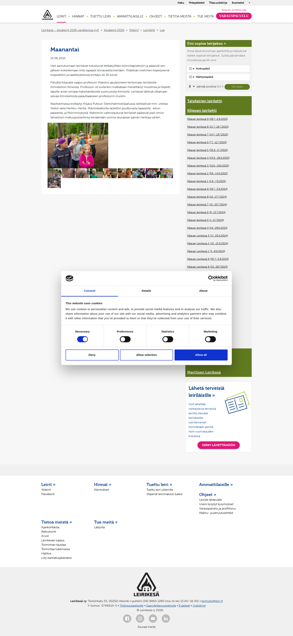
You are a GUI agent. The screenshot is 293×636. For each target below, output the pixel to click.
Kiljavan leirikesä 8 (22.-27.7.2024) (207, 196)
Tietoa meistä (179, 16)
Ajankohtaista (50, 527)
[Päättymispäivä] (218, 77)
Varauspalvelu (234, 16)
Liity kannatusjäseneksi (56, 558)
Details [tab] (146, 290)
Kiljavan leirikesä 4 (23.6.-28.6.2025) (208, 158)
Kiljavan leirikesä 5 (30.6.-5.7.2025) (207, 150)
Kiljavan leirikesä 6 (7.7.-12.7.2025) (207, 142)
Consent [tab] (90, 290)
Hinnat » (102, 484)
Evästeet (184, 605)
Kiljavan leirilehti (202, 110)
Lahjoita (99, 527)
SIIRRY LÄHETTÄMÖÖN (218, 445)
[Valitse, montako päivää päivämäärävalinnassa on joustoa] (191, 86)
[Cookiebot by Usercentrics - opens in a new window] (211, 278)
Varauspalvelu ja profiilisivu (217, 508)
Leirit (61, 16)
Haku (181, 2)
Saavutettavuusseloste (161, 605)
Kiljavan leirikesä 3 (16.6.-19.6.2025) (208, 165)
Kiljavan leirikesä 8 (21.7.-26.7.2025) (208, 126)
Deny (92, 355)
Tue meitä (205, 16)
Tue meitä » (106, 522)
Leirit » (48, 484)
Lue (162, 30)
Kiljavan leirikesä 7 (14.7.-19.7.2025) (207, 134)
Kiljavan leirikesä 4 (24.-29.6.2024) (207, 228)
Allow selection (146, 355)
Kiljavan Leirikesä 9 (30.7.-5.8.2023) (208, 259)
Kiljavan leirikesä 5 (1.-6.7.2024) (205, 220)
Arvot (45, 536)
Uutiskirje (199, 605)
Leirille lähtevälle (210, 500)
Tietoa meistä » (56, 522)
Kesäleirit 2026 (114, 30)
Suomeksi (238, 2)
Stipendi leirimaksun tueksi (164, 494)
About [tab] (203, 290)
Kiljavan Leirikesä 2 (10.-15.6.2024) (207, 243)
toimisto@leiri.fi (212, 601)
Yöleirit (134, 30)
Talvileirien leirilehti (204, 101)
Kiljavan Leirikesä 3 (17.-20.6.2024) (207, 235)
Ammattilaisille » (216, 484)
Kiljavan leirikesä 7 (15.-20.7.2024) (207, 204)
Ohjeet (156, 16)
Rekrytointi (48, 531)
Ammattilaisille (130, 16)
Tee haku (237, 86)
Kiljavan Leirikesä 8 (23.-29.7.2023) (207, 266)
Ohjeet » (207, 494)
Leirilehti (149, 30)
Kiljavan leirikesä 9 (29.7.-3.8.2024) (207, 189)
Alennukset (101, 489)
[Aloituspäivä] (218, 68)
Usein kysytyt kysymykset (216, 504)
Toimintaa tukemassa (55, 549)
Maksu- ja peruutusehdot (216, 513)
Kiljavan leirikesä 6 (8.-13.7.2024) (206, 212)
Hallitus (46, 553)
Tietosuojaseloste (131, 605)
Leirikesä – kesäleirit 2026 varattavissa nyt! (70, 30)
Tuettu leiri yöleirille (159, 489)
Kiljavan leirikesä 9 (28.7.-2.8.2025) (207, 119)
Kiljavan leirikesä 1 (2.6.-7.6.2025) (206, 181)
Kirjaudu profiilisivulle (234, 10)
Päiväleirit (48, 494)
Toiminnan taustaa (53, 544)
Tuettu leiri (100, 16)
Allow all (201, 355)
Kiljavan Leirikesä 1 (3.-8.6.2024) (206, 251)
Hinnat (78, 16)
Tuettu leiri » (159, 484)
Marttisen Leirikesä (204, 372)
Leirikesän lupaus (52, 540)
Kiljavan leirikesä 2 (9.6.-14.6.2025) (207, 173)
